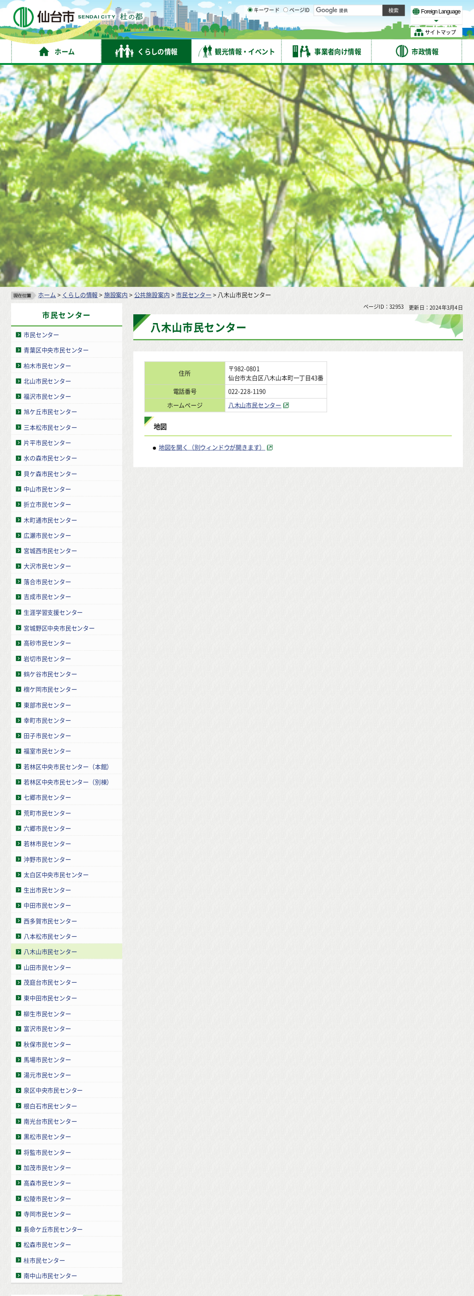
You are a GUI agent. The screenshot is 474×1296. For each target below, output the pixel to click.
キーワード (264, 32)
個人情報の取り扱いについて (187, 1206)
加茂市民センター (47, 947)
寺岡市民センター (47, 993)
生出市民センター (47, 669)
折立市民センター (47, 284)
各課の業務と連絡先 (329, 1248)
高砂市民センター (47, 423)
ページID (296, 32)
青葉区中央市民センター (56, 129)
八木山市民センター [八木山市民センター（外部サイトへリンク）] (254, 184)
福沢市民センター (47, 176)
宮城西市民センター (50, 330)
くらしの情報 (80, 74)
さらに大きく (386, 20)
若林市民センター (47, 623)
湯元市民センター (47, 854)
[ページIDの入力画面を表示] (285, 32)
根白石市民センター (50, 885)
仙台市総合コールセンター (359, 1224)
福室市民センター (47, 531)
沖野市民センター (47, 638)
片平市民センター (47, 222)
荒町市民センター (47, 592)
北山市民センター (47, 160)
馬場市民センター (47, 839)
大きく (356, 20)
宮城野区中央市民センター (59, 407)
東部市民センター (47, 484)
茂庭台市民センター (50, 762)
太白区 (105, 1126)
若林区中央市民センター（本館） (68, 546)
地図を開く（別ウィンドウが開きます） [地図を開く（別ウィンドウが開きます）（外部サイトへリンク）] (212, 226)
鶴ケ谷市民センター (50, 453)
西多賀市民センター (50, 700)
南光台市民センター (50, 900)
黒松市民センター (47, 916)
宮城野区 (107, 1109)
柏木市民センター (47, 145)
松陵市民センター (47, 978)
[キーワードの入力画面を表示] (250, 32)
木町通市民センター (50, 299)
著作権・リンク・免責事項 (106, 1206)
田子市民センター (47, 515)
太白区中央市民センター (56, 654)
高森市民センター (47, 962)
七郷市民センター (47, 576)
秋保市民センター (47, 824)
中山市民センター (47, 268)
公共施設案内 (152, 74)
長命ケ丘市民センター (53, 1008)
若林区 (105, 1117)
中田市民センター (47, 684)
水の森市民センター (50, 237)
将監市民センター (47, 932)
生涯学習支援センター (53, 392)
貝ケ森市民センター (50, 253)
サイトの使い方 (43, 1206)
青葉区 (105, 1101)
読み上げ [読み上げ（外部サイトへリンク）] (304, 9)
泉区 (102, 1134)
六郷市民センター (47, 608)
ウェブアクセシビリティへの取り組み (283, 1206)
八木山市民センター (50, 731)
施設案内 (116, 74)
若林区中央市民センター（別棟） (68, 561)
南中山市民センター (50, 1055)
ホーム (47, 74)
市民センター (194, 74)
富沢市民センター (47, 808)
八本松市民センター (50, 716)
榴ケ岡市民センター (50, 468)
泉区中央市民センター (53, 870)
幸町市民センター (47, 500)
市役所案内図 (329, 1263)
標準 (370, 9)
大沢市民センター (47, 345)
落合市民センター (47, 361)
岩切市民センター (47, 438)
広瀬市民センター (47, 315)
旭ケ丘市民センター (50, 191)
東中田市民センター (50, 777)
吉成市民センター (47, 376)
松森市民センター (47, 1024)
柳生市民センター (47, 792)
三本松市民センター (50, 207)
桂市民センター (44, 1040)
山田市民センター (47, 746)
